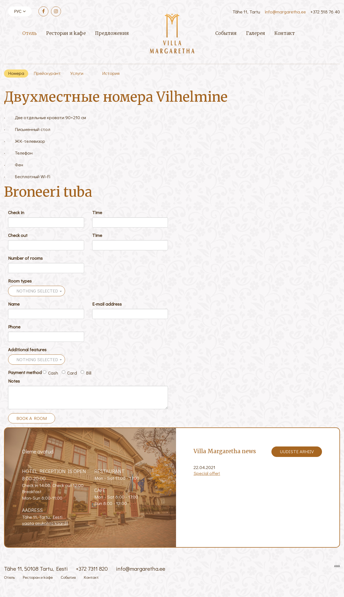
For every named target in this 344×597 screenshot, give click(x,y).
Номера (16, 73)
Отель (29, 33)
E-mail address (107, 304)
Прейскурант (47, 73)
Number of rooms (25, 258)
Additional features (27, 349)
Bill (86, 373)
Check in (16, 212)
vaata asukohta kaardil (45, 523)
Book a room (31, 418)
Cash (50, 373)
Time (97, 212)
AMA (337, 566)
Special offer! (207, 473)
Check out (17, 235)
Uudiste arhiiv (297, 451)
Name (14, 304)
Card (69, 373)
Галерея (255, 33)
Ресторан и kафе (66, 33)
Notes (14, 381)
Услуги (76, 73)
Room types (20, 281)
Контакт (284, 33)
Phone (14, 327)
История (111, 73)
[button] (36, 291)
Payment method (25, 372)
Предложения (112, 33)
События (225, 33)
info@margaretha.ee (285, 12)
